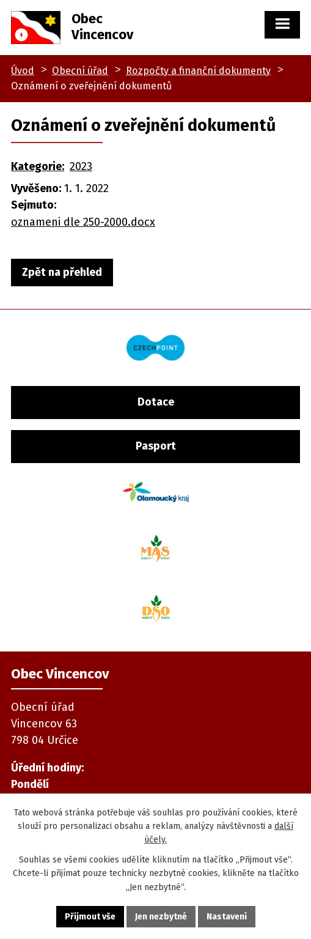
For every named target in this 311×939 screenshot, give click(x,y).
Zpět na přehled (62, 272)
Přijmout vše (90, 916)
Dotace (155, 402)
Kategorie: (37, 166)
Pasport (156, 446)
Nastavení (227, 916)
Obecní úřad (80, 70)
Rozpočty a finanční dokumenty (198, 70)
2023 (81, 166)
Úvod (22, 70)
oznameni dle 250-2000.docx (83, 222)
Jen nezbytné (161, 916)
